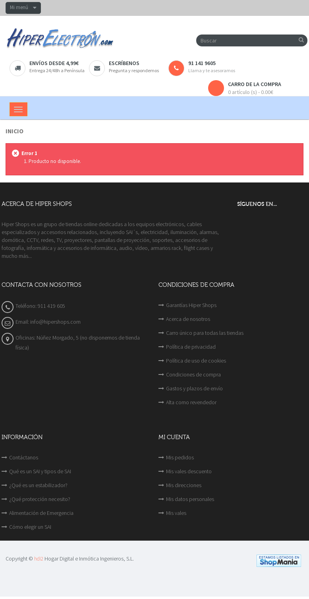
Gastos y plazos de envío (194, 388)
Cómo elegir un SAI (30, 526)
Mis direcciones (183, 485)
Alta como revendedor (191, 402)
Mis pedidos (180, 457)
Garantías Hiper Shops (191, 305)
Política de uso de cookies (196, 360)
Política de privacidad (191, 346)
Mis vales (176, 512)
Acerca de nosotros (188, 319)
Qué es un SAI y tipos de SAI (40, 471)
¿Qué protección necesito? (39, 499)
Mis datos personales (190, 499)
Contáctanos (23, 457)
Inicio (14, 131)
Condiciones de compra (193, 374)
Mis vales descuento (189, 471)
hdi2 (38, 558)
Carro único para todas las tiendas (204, 332)
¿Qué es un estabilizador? (38, 485)
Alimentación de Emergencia (41, 512)
